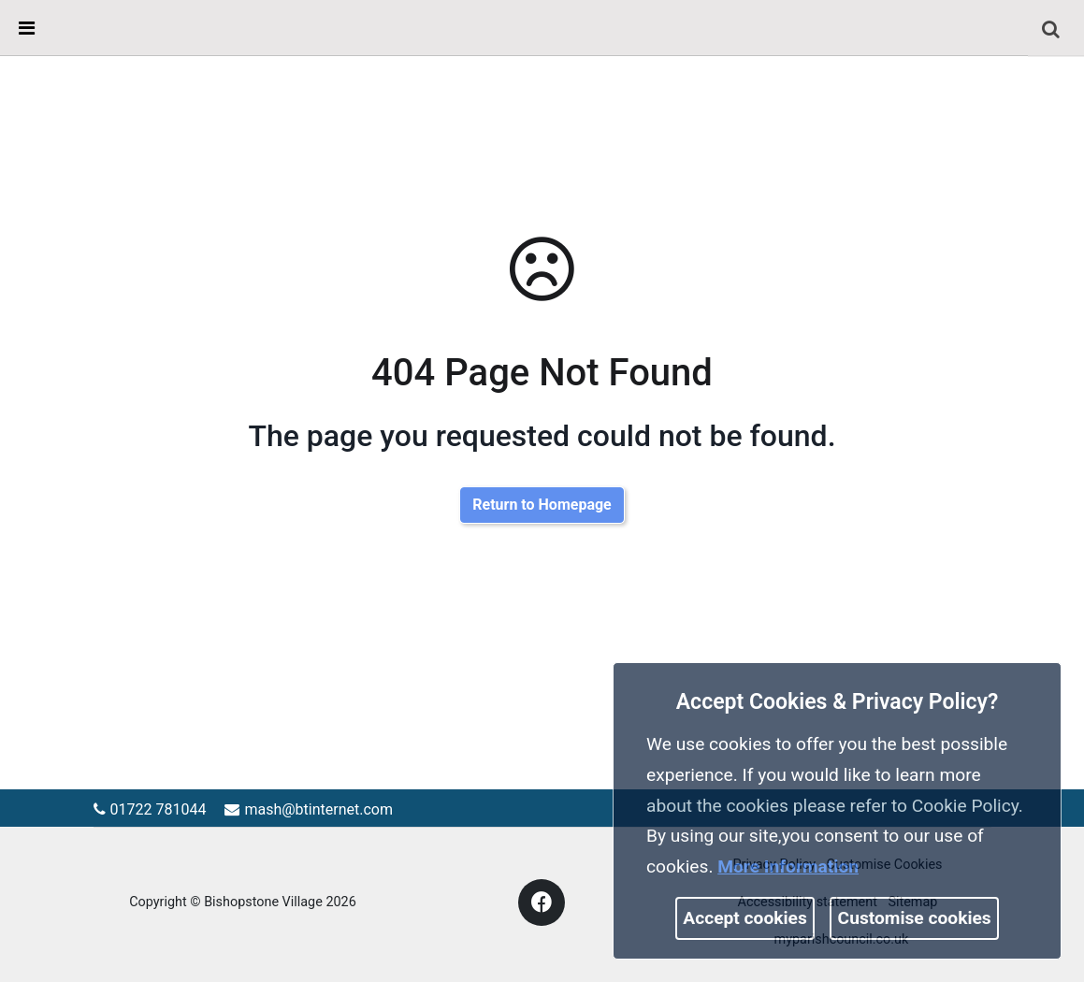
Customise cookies (914, 918)
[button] (1052, 30)
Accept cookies (745, 918)
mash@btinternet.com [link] (308, 809)
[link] (1051, 29)
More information (788, 866)
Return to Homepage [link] (541, 504)
